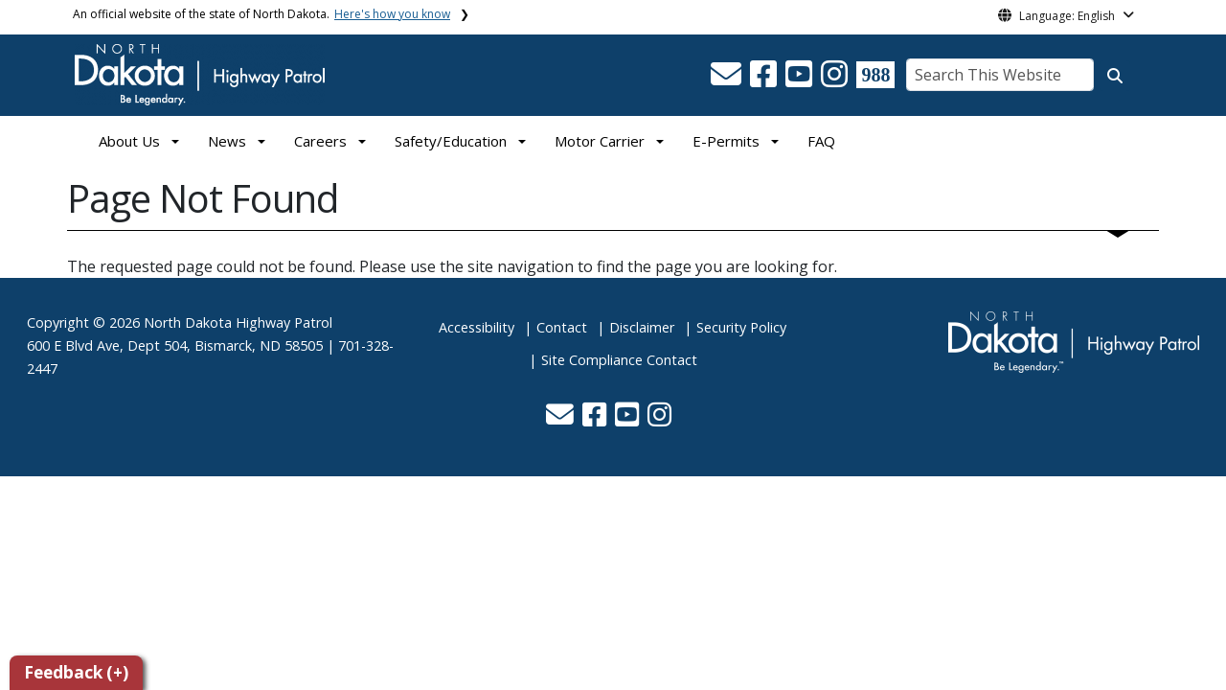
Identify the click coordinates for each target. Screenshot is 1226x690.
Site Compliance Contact (619, 360)
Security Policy (741, 327)
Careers (320, 140)
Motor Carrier (600, 140)
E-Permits (726, 140)
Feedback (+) (76, 672)
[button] (728, 79)
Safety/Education (451, 140)
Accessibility (476, 327)
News (227, 140)
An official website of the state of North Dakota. (261, 14)
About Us (129, 140)
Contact (561, 327)
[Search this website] (1115, 75)
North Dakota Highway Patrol (238, 322)
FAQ (821, 140)
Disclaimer (641, 327)
